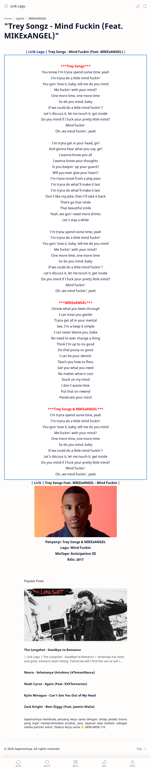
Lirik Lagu (17, 6)
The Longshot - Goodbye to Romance (52, 650)
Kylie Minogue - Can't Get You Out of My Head (60, 695)
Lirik (37, 482)
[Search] (145, 6)
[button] (138, 6)
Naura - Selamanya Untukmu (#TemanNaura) (59, 672)
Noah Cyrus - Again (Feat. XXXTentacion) (55, 684)
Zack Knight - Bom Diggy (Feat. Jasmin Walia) (59, 707)
